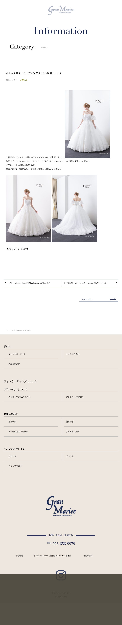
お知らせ (28, 330)
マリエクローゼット (17, 354)
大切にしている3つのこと (20, 397)
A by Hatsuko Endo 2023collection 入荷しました (30, 283)
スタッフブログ (15, 466)
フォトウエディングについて (20, 381)
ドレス (7, 346)
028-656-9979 (64, 544)
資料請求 (70, 422)
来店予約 (12, 422)
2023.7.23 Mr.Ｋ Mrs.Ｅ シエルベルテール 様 (85, 283)
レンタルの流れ (72, 354)
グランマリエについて (15, 389)
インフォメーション (14, 449)
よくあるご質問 (72, 431)
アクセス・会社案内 (74, 397)
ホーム (9, 330)
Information (18, 330)
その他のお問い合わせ (18, 431)
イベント (70, 456)
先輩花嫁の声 (14, 364)
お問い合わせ (11, 414)
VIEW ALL (87, 299)
